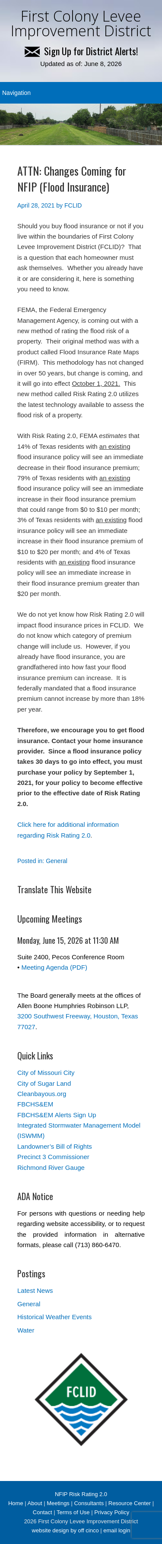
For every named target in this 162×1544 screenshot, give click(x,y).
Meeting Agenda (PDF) (54, 967)
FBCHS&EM (35, 1104)
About (35, 1503)
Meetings (58, 1503)
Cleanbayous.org (41, 1093)
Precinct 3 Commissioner (53, 1156)
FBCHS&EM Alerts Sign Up (56, 1115)
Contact (42, 1512)
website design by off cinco (65, 1530)
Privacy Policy (111, 1512)
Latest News (35, 1290)
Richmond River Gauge (51, 1167)
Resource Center (129, 1503)
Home (15, 1503)
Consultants (89, 1503)
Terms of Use (73, 1512)
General (56, 860)
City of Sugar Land (44, 1083)
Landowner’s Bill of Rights (54, 1146)
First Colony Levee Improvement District (81, 23)
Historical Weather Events (54, 1316)
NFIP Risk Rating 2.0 (81, 1494)
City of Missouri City (46, 1072)
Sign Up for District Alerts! (81, 51)
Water (25, 1330)
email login (116, 1530)
